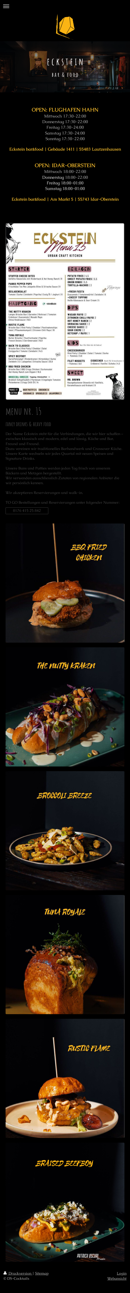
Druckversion (17, 1273)
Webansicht (117, 1278)
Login (122, 1273)
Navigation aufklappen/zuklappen (65, 6)
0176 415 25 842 (27, 510)
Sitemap (42, 1273)
